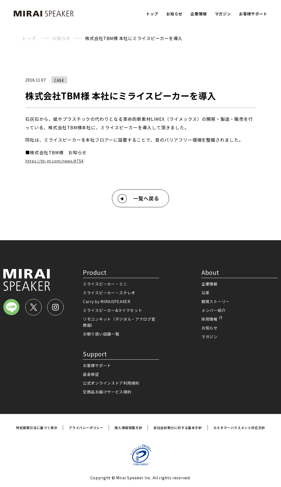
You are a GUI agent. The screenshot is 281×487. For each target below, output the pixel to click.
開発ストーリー (215, 301)
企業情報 (198, 13)
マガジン (223, 13)
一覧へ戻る (146, 198)
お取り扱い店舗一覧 (101, 334)
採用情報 (209, 319)
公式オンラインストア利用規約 (111, 383)
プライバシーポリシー (86, 427)
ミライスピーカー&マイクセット (112, 310)
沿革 (205, 292)
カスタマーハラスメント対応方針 (239, 427)
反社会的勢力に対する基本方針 (177, 427)
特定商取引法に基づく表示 (36, 427)
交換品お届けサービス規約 (107, 391)
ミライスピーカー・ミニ (105, 284)
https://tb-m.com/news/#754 (54, 161)
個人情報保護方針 (128, 427)
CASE (59, 80)
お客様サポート (253, 13)
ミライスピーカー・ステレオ (109, 292)
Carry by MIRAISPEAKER (107, 301)
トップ (152, 13)
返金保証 (91, 374)
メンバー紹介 (213, 310)
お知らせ (174, 13)
